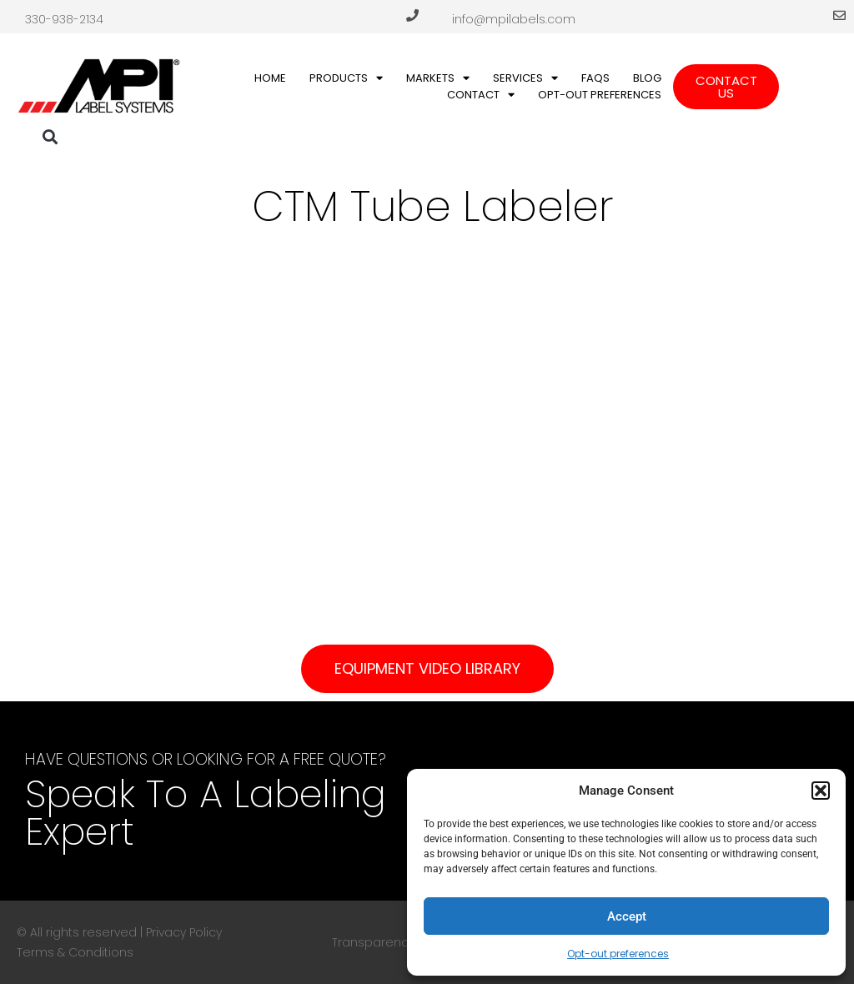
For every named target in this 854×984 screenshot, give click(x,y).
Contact (481, 95)
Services (525, 78)
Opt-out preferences (618, 953)
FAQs (595, 78)
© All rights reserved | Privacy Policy (119, 932)
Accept (626, 916)
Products (346, 78)
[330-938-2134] (412, 15)
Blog (647, 78)
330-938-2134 (64, 19)
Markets (438, 78)
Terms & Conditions (75, 952)
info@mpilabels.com (513, 19)
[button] (820, 790)
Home (270, 78)
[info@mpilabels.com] (839, 15)
